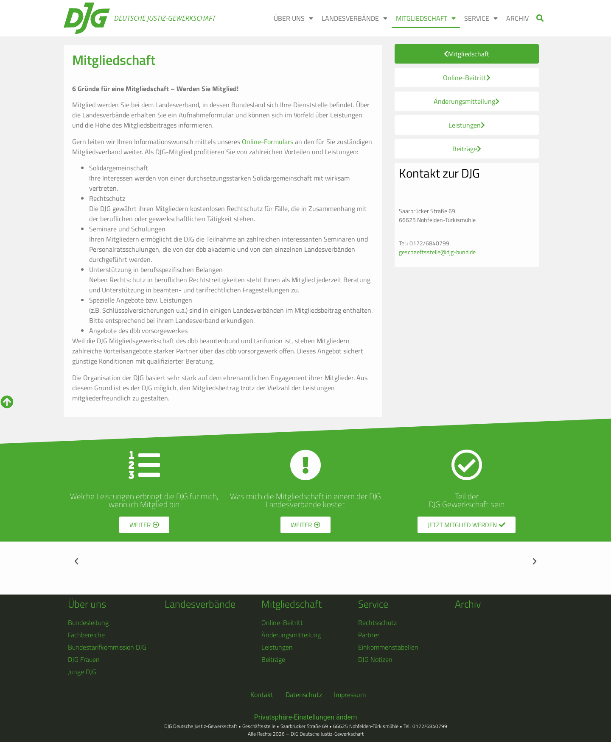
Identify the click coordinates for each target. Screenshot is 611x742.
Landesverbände (200, 603)
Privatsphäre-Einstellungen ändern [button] (305, 717)
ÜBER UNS (293, 18)
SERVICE (481, 18)
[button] (540, 18)
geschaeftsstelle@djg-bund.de (437, 251)
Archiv (468, 603)
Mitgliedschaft (291, 603)
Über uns (87, 603)
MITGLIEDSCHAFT (426, 18)
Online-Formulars (266, 141)
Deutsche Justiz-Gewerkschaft (165, 18)
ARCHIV (517, 18)
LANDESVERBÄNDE (354, 18)
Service (373, 603)
